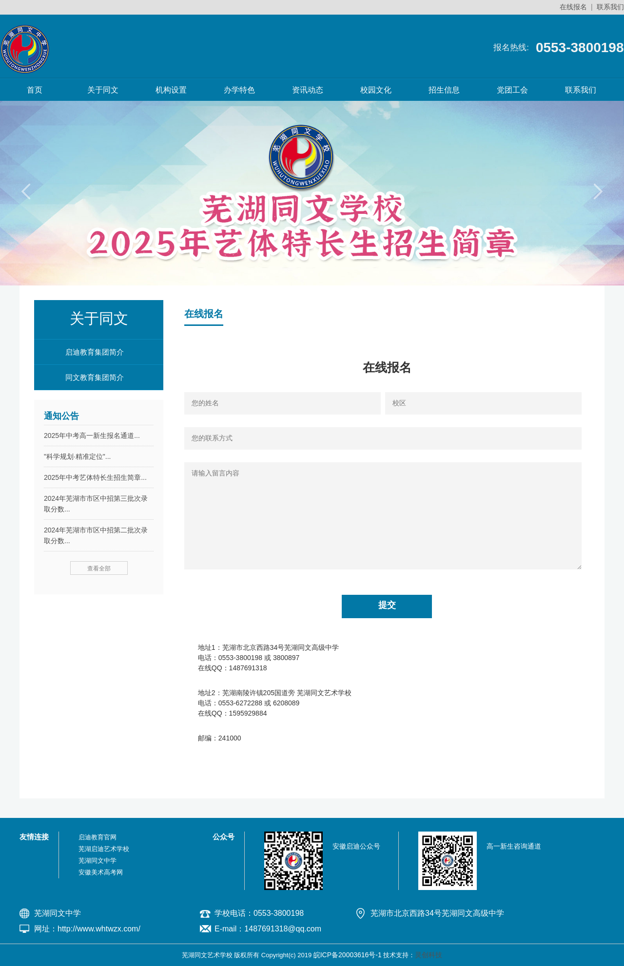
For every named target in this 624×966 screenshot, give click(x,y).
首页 (34, 90)
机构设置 (171, 90)
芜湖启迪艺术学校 (103, 848)
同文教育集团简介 (94, 377)
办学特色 (239, 90)
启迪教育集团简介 (94, 352)
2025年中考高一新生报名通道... (92, 435)
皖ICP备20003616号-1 (347, 955)
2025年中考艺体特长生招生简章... (95, 477)
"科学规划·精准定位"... (77, 456)
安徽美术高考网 (100, 872)
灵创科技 (428, 955)
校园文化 (375, 90)
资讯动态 (307, 90)
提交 (387, 605)
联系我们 (610, 7)
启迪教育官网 (97, 837)
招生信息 (444, 90)
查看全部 (99, 568)
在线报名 (573, 7)
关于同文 (102, 90)
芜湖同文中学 (97, 860)
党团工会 (512, 90)
